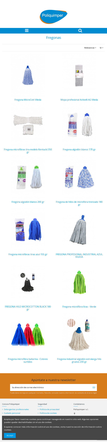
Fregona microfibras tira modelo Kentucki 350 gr (28, 151)
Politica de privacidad (49, 409)
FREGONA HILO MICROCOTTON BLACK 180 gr (28, 308)
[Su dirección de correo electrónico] (50, 387)
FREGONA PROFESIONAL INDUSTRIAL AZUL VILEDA (79, 256)
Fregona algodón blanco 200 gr (28, 201)
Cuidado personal (12, 413)
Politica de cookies (48, 413)
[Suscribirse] (94, 387)
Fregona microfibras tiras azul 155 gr (27, 254)
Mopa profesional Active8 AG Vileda (79, 99)
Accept (10, 435)
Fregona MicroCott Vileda (28, 99)
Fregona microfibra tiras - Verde (79, 306)
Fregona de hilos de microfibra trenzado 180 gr (79, 203)
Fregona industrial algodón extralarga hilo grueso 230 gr (79, 360)
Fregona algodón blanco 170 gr (79, 149)
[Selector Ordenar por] (90, 48)
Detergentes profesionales (16, 409)
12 (101, 48)
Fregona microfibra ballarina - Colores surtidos (28, 360)
